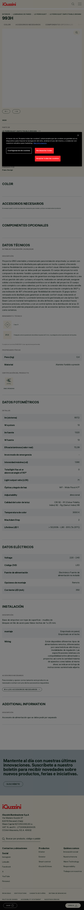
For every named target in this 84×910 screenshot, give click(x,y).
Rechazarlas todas (44, 151)
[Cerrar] (78, 135)
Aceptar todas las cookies (47, 158)
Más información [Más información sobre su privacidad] (40, 143)
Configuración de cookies (19, 151)
